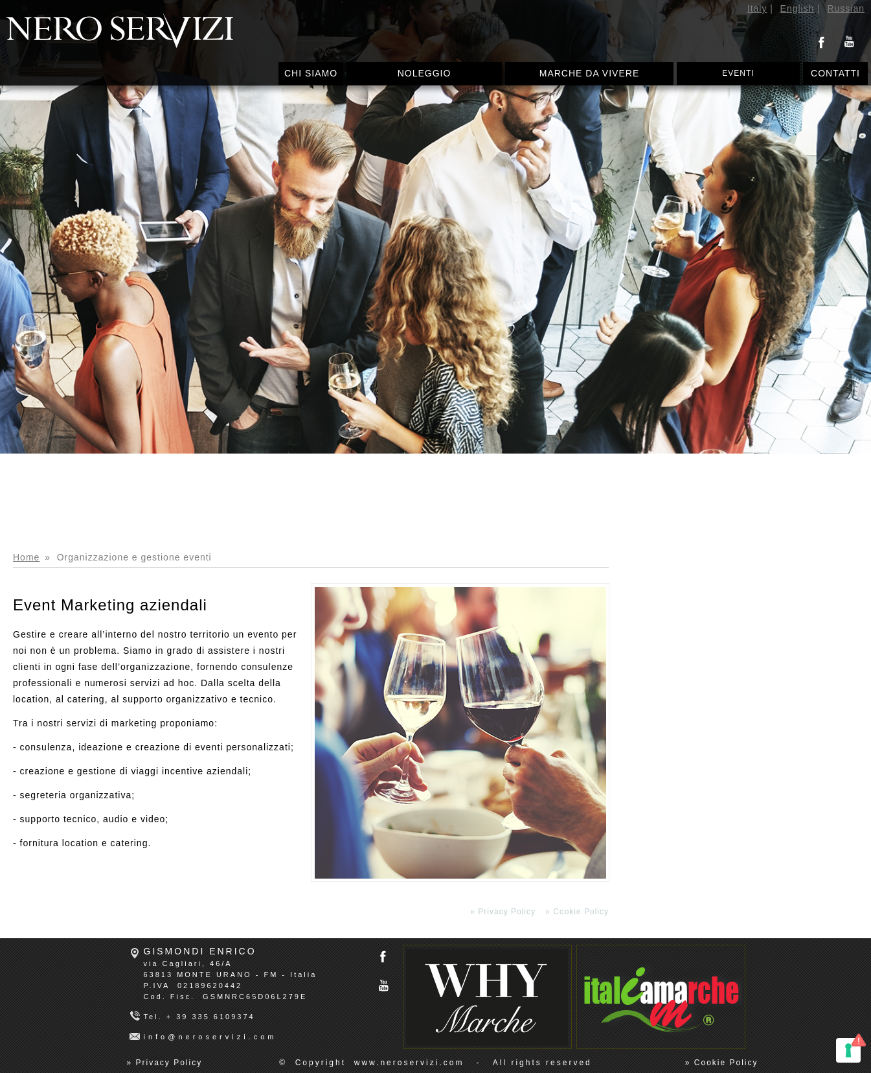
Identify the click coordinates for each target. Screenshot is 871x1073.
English (797, 8)
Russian (846, 8)
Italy (757, 8)
